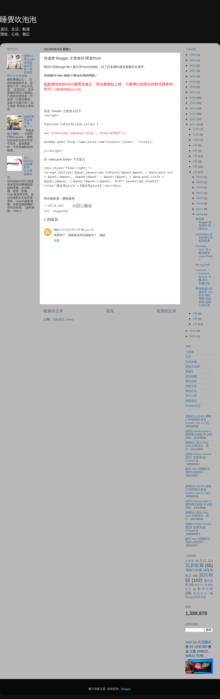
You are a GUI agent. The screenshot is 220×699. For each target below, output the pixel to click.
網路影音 (191, 391)
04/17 (200, 209)
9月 (195, 145)
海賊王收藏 (192, 366)
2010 (193, 330)
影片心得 (191, 395)
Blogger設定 (61, 211)
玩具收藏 (191, 361)
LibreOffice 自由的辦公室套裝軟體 (204, 237)
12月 (196, 129)
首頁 (110, 311)
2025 (193, 54)
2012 (193, 119)
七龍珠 (189, 351)
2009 (193, 336)
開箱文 (189, 371)
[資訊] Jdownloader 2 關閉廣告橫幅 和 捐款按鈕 (199, 434)
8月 (195, 150)
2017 (193, 92)
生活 (188, 356)
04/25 (200, 187)
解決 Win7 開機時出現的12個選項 (197, 470)
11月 (196, 134)
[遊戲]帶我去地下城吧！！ (29, 121)
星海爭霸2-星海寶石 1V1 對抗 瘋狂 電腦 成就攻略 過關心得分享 (204, 297)
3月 (195, 313)
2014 (193, 108)
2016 (193, 97)
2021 (193, 70)
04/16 (200, 214)
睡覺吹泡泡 (18, 19)
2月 (195, 318)
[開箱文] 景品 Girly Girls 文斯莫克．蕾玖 (197, 446)
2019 (193, 81)
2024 (193, 60)
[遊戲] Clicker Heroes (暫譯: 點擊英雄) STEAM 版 (198, 457)
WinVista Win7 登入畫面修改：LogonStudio (204, 253)
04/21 (200, 192)
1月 (195, 324)
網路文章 (191, 386)
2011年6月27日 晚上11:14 (77, 229)
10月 (196, 139)
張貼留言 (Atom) (63, 319)
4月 (195, 172)
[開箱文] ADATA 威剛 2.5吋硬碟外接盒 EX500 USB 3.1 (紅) (198, 419)
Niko (57, 229)
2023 (193, 65)
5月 (195, 166)
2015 (193, 103)
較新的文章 (53, 311)
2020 (193, 76)
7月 (195, 156)
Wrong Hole (203, 264)
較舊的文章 (166, 311)
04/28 (200, 182)
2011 (193, 124)
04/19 (200, 198)
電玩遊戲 (191, 381)
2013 (193, 113)
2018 (193, 86)
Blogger (126, 688)
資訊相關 (191, 376)
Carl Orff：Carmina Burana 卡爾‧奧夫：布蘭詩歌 (203, 277)
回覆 (56, 240)
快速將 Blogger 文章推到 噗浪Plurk (204, 224)
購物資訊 (191, 400)
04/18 (200, 203)
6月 (195, 161)
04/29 (200, 176)
